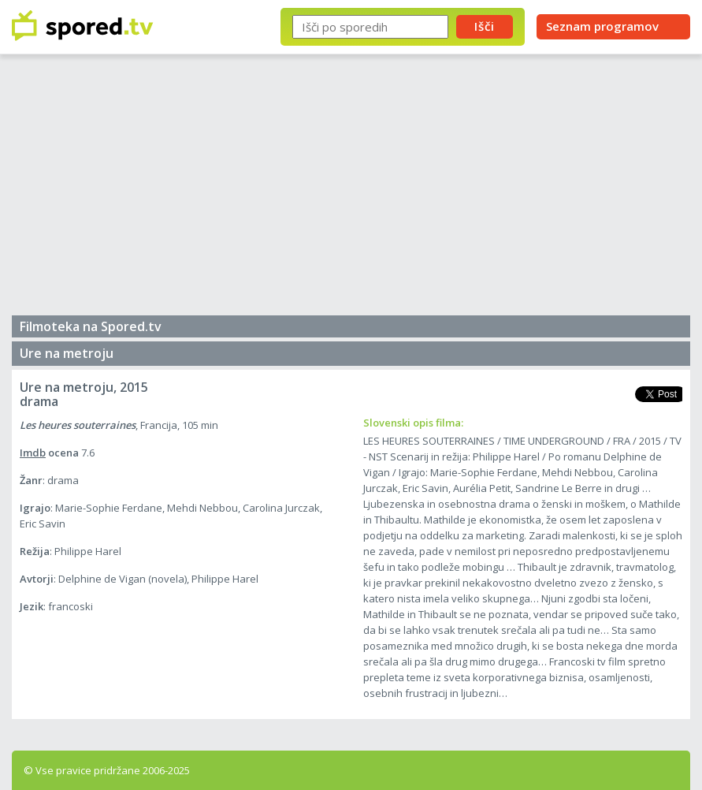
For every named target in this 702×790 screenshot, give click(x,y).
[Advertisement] (351, 189)
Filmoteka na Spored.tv (91, 326)
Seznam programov (602, 26)
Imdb (33, 452)
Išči (484, 26)
